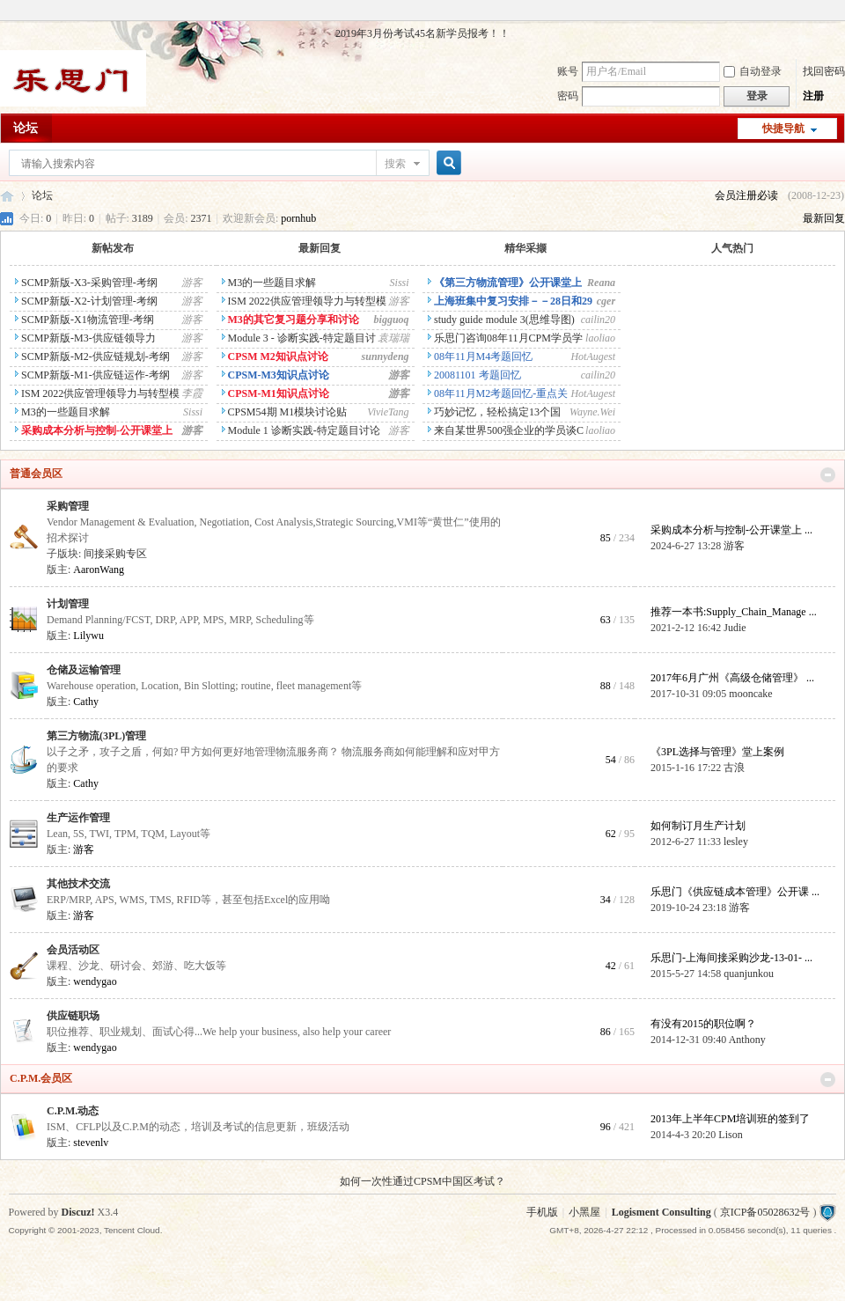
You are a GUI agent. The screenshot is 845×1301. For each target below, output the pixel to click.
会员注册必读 (746, 195)
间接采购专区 (115, 554)
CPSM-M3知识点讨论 (275, 375)
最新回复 (824, 218)
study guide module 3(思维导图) (501, 319)
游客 (734, 546)
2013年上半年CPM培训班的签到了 (730, 1119)
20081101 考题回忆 (474, 375)
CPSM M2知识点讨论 (275, 356)
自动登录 (753, 71)
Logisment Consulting (661, 1212)
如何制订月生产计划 (698, 826)
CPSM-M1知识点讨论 (275, 393)
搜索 (395, 164)
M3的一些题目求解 (62, 412)
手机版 (542, 1212)
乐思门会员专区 (7, 196)
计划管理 (68, 604)
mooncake (750, 693)
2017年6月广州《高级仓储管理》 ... (732, 678)
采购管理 (68, 506)
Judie (735, 627)
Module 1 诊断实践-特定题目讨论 (301, 430)
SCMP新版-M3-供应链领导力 (85, 338)
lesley (736, 841)
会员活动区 (73, 950)
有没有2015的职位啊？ (703, 1024)
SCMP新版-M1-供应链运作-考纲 (92, 375)
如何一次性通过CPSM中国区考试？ (422, 1181)
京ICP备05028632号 (765, 1212)
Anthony (747, 1039)
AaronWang (98, 569)
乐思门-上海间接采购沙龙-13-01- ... (731, 958)
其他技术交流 (78, 884)
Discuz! (78, 1212)
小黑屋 (584, 1212)
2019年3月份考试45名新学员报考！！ (422, 33)
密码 (567, 96)
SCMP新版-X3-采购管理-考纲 (86, 282)
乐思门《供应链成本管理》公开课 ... (734, 892)
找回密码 (824, 71)
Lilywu (88, 635)
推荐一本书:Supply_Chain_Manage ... (733, 612)
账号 (567, 71)
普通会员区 (36, 473)
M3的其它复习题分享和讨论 (290, 319)
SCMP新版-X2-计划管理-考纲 (86, 301)
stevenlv (90, 1142)
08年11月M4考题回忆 (480, 356)
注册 (813, 96)
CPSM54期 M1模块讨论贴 (285, 412)
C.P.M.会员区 (41, 1078)
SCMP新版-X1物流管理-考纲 (84, 319)
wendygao (94, 981)
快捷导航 (783, 128)
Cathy (86, 701)
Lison (730, 1134)
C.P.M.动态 (73, 1111)
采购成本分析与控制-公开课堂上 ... (731, 530)
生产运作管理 (78, 818)
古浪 (734, 767)
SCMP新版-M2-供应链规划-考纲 (92, 356)
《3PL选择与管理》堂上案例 (717, 752)
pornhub (298, 218)
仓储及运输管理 (84, 670)
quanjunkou (749, 973)
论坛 (25, 128)
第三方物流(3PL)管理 (96, 736)
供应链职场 (73, 1016)
